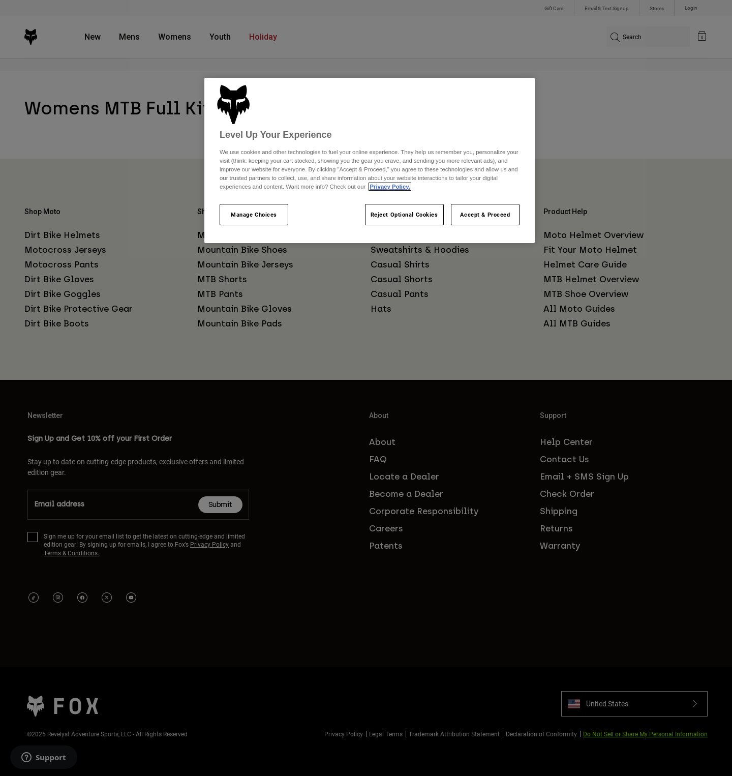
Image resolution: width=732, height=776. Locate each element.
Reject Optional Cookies (404, 214)
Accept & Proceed (485, 214)
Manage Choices (254, 214)
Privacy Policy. (390, 187)
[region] (369, 161)
